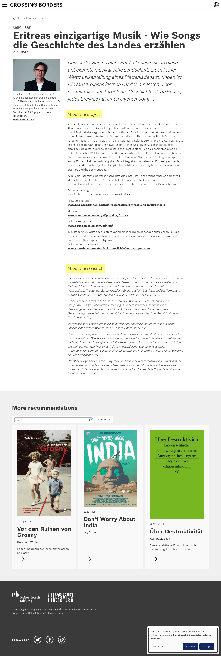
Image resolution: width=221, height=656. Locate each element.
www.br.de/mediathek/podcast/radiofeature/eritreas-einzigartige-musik (116, 205)
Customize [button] (157, 646)
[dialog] (183, 640)
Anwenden (104, 419)
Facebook (50, 640)
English (44, 497)
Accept (206, 646)
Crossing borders (39, 4)
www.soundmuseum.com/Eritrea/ (90, 225)
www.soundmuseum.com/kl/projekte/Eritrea (98, 215)
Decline (190, 646)
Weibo (62, 640)
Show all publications (30, 18)
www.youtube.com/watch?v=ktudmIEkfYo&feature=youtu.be (109, 248)
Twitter (37, 640)
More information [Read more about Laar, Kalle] (23, 119)
